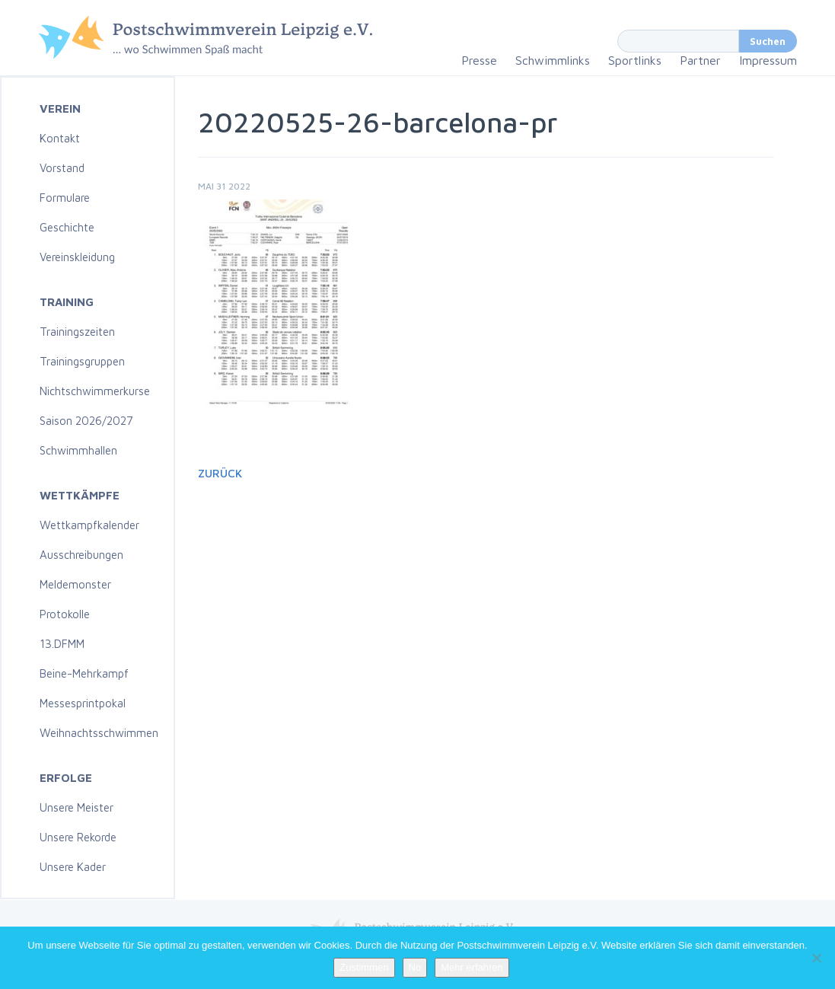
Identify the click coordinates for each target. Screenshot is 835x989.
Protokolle (65, 614)
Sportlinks (634, 60)
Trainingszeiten (77, 331)
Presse (479, 60)
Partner (700, 60)
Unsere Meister (76, 807)
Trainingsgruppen (82, 361)
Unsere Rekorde (78, 837)
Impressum (768, 60)
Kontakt (60, 138)
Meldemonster (75, 584)
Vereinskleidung (77, 256)
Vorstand (62, 167)
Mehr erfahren (472, 967)
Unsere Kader (73, 866)
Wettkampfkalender (89, 524)
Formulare (65, 197)
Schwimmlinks (552, 60)
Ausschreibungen (81, 554)
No (415, 967)
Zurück (220, 473)
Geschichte (67, 227)
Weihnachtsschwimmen (99, 732)
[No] (816, 957)
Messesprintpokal (83, 703)
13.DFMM (62, 643)
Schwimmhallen (78, 450)
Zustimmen (363, 967)
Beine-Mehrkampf (84, 673)
